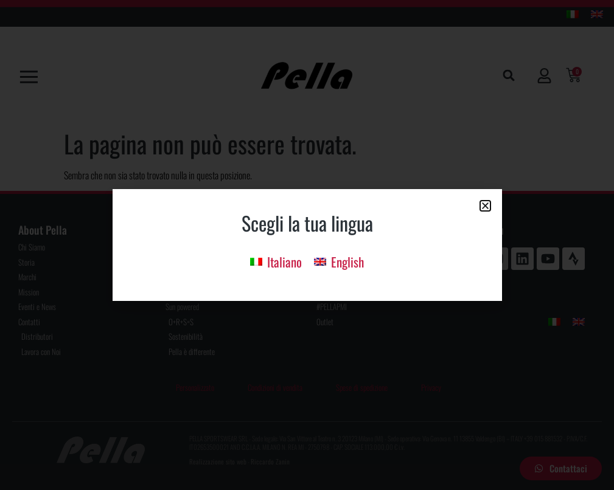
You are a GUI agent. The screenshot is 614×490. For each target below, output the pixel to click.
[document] (307, 245)
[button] (485, 205)
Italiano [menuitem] (284, 261)
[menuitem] (276, 260)
